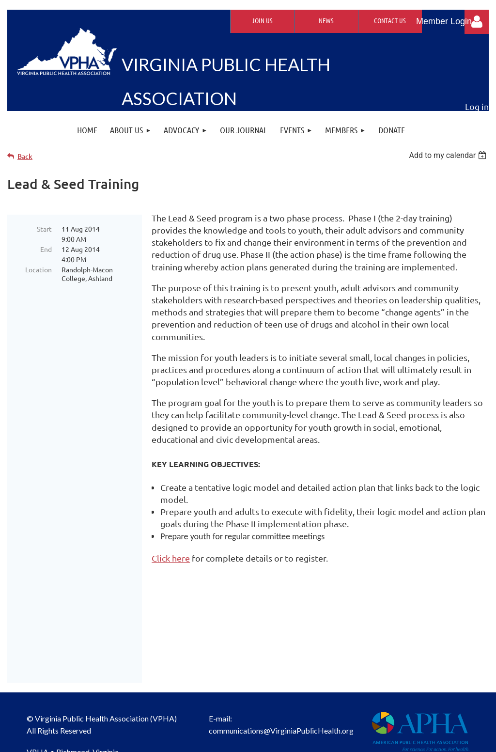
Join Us (262, 20)
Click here (171, 558)
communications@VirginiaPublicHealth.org (281, 642)
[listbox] (449, 155)
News (326, 20)
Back (24, 156)
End (46, 249)
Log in (477, 22)
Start (44, 228)
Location (38, 269)
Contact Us (390, 20)
